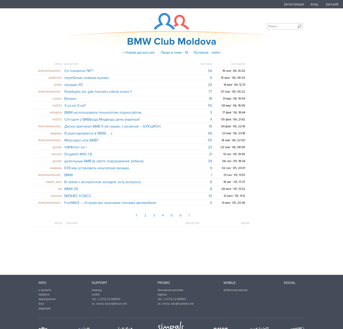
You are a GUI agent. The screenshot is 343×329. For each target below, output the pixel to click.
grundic (57, 147)
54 (210, 71)
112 (210, 140)
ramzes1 (57, 154)
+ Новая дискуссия (139, 52)
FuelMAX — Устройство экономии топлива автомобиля (110, 203)
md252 (57, 105)
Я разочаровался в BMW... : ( (88, 133)
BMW (68, 175)
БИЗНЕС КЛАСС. (78, 196)
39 (210, 161)
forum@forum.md (116, 303)
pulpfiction (55, 78)
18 (210, 98)
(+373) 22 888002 (109, 299)
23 (210, 147)
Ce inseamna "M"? (78, 71)
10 (210, 196)
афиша (162, 294)
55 (210, 105)
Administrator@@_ (50, 71)
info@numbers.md (182, 303)
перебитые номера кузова (86, 77)
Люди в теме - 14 (174, 52)
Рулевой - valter (207, 52)
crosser (57, 98)
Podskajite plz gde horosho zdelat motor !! (98, 91)
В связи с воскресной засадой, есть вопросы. (103, 182)
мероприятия (47, 299)
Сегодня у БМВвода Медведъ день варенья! (102, 119)
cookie (96, 294)
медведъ (56, 133)
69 (210, 133)
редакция (45, 308)
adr (60, 189)
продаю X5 (73, 84)
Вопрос (70, 98)
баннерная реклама (170, 290)
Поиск (299, 26)
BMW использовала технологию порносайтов (102, 112)
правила (44, 294)
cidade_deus (54, 182)
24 (210, 84)
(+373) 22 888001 (175, 299)
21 (210, 154)
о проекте (45, 290)
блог (41, 303)
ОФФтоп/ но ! (75, 147)
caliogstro (55, 112)
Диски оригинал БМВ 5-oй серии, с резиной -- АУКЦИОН (112, 126)
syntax (58, 85)
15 (210, 126)
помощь (97, 290)
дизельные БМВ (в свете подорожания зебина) (103, 161)
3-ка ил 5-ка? (75, 105)
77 (210, 91)
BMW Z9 (71, 189)
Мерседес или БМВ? (81, 140)
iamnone (56, 196)
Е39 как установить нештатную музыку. (97, 168)
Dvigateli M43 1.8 (78, 154)
